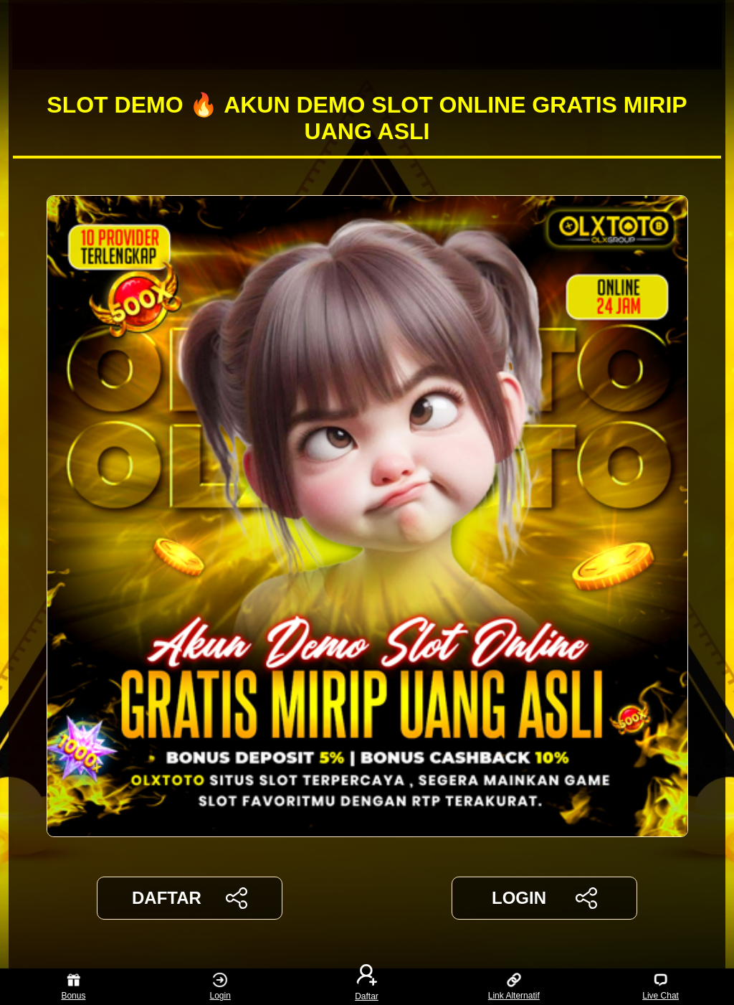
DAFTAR (189, 898)
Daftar (367, 986)
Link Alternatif (514, 986)
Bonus (73, 986)
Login (220, 986)
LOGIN (544, 898)
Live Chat (660, 986)
